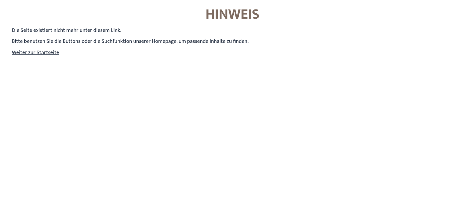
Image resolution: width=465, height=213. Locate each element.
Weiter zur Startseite (35, 52)
